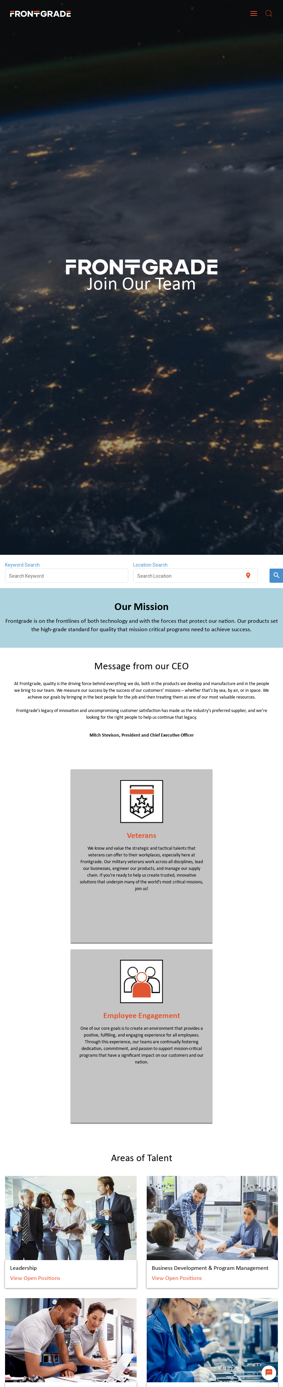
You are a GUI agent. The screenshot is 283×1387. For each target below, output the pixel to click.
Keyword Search (22, 565)
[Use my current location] (248, 576)
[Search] (269, 13)
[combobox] (67, 576)
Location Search (150, 565)
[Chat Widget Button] (268, 1372)
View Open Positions (35, 1278)
